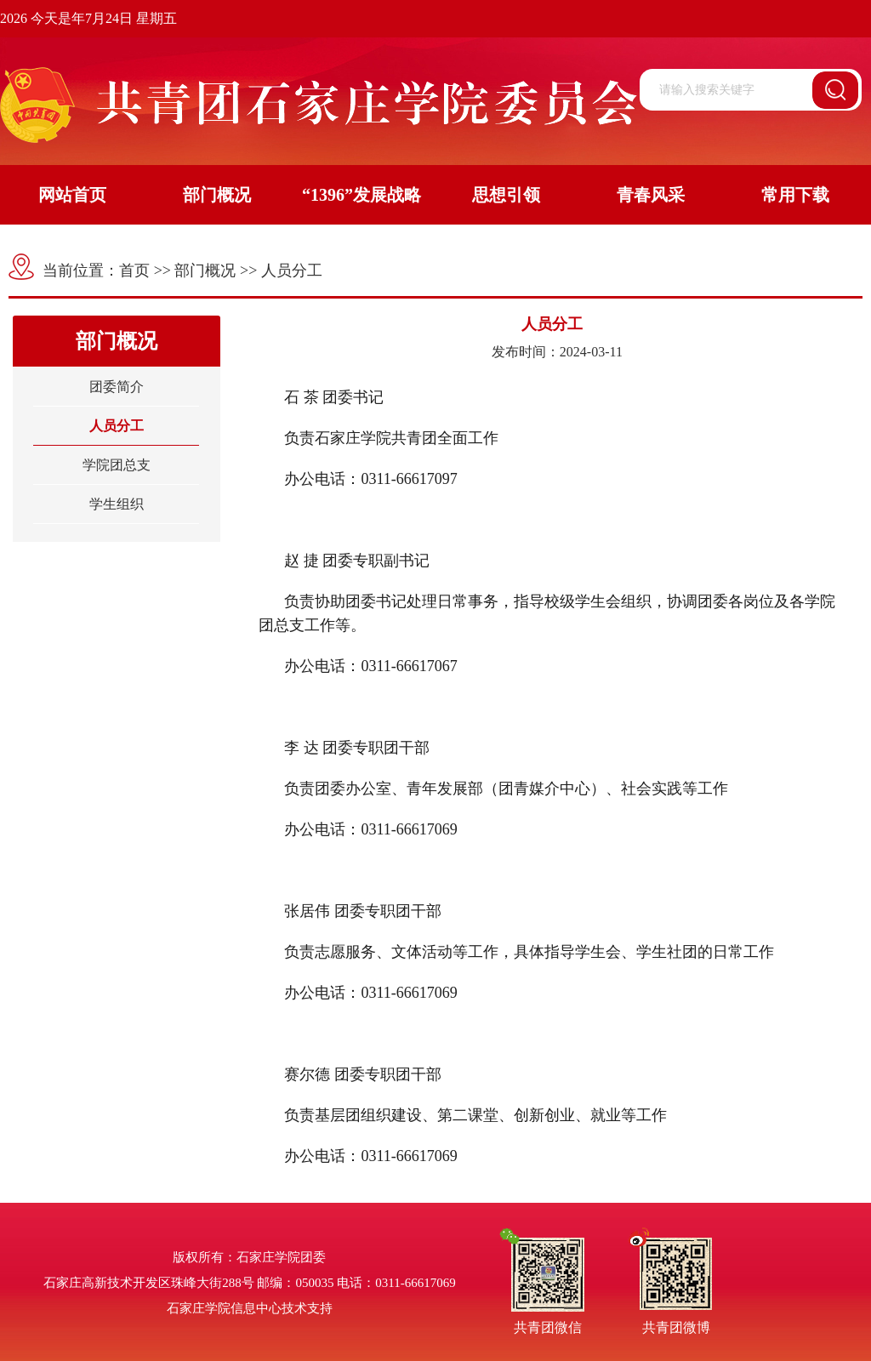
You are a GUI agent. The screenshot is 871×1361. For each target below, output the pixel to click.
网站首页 (72, 194)
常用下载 (795, 194)
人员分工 (291, 270)
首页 (134, 270)
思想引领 (506, 194)
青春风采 (651, 194)
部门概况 (217, 194)
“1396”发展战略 (361, 194)
